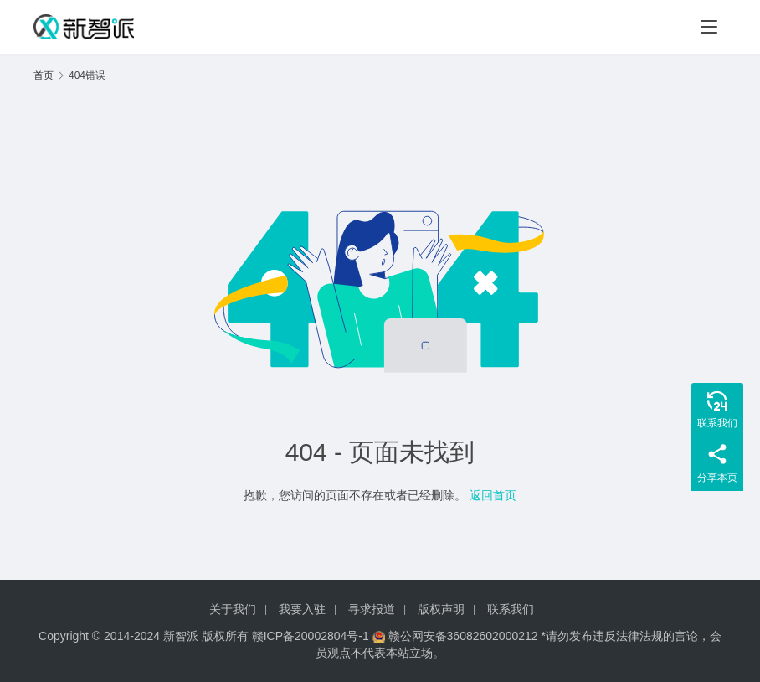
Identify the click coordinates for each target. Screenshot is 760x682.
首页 (43, 75)
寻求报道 (371, 609)
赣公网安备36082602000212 (463, 636)
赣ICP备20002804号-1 (310, 636)
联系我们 (510, 609)
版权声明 (441, 609)
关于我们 (232, 609)
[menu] (709, 27)
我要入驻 (302, 609)
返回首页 (493, 495)
